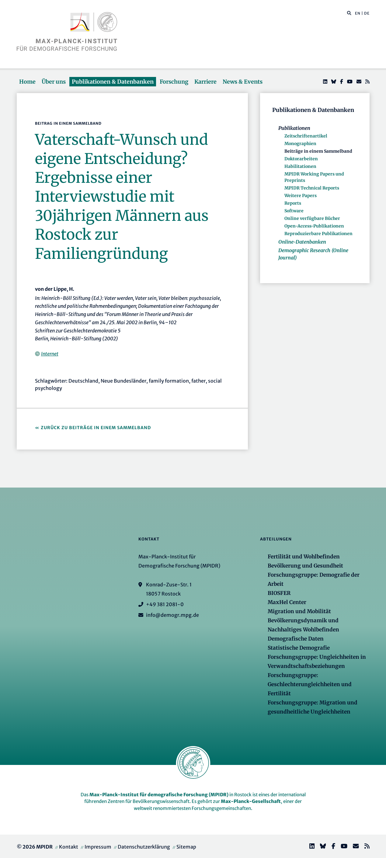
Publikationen (294, 128)
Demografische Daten (296, 638)
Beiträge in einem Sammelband (318, 151)
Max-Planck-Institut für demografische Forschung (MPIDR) (158, 794)
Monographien (300, 143)
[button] (349, 13)
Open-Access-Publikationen (314, 226)
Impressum (98, 847)
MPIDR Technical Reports (311, 188)
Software (294, 211)
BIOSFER (279, 593)
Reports (292, 203)
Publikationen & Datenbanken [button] (113, 81)
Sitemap (186, 847)
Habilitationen (300, 166)
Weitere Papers (300, 195)
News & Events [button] (243, 81)
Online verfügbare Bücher (312, 218)
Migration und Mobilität (299, 611)
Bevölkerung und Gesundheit (305, 565)
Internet (49, 354)
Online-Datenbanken (302, 242)
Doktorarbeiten (301, 159)
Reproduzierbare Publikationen (318, 233)
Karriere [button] (205, 81)
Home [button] (27, 81)
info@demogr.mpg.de (172, 615)
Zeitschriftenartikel (305, 136)
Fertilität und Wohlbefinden (304, 556)
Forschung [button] (174, 81)
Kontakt (68, 847)
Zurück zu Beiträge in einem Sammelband (96, 427)
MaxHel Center (287, 602)
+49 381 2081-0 (165, 604)
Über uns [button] (54, 81)
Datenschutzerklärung (144, 847)
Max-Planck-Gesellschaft (251, 801)
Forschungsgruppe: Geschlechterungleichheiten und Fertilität (310, 684)
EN (357, 13)
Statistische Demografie (299, 647)
